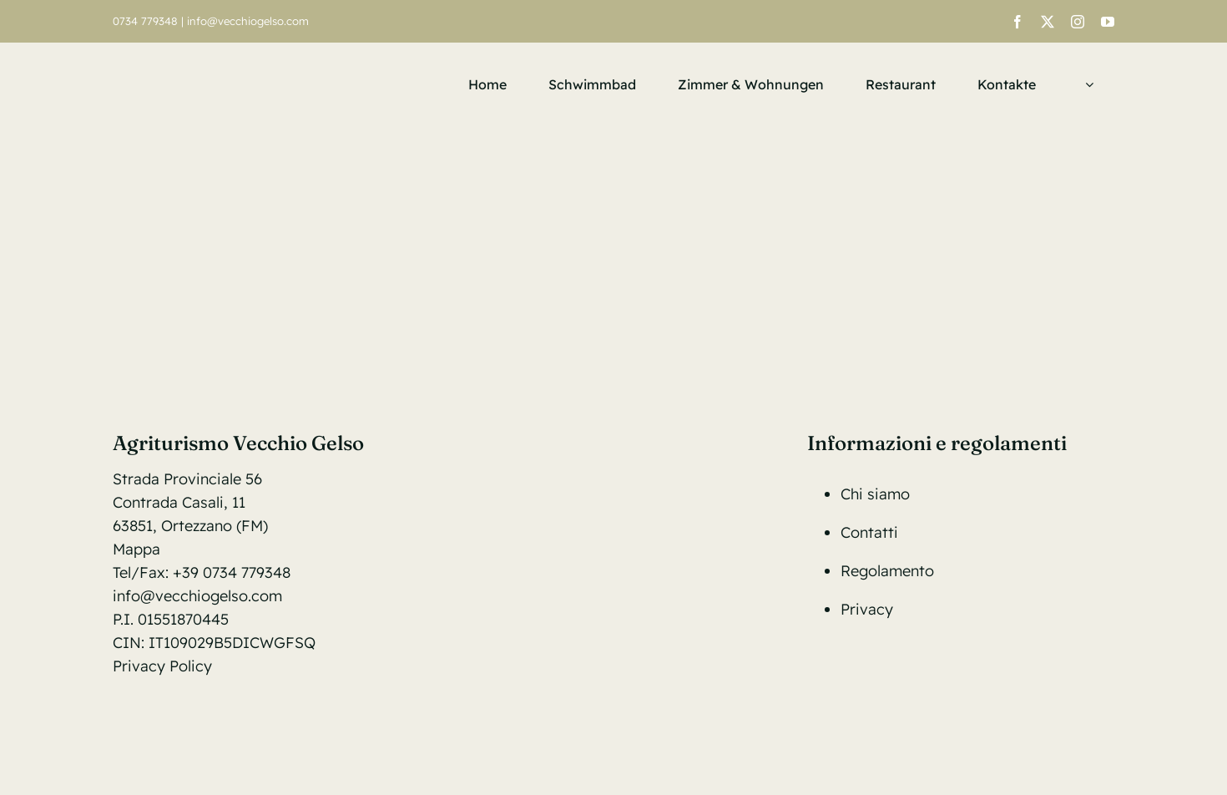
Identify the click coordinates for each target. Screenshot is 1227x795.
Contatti (869, 532)
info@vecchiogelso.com (248, 21)
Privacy (867, 609)
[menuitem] (1085, 84)
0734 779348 (145, 21)
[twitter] (1047, 21)
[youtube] (1107, 21)
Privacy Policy (162, 666)
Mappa (136, 549)
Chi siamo (875, 494)
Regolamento (887, 570)
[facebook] (1017, 21)
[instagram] (1077, 21)
